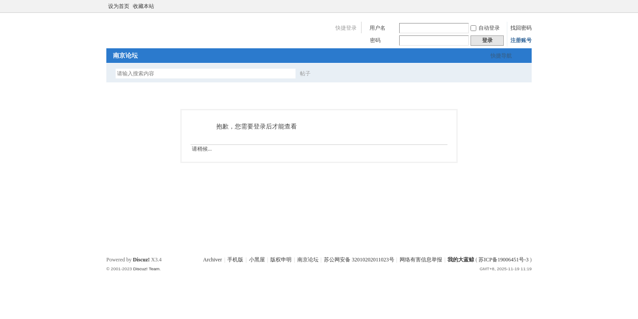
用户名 (377, 28)
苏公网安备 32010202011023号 (359, 260)
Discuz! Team (146, 268)
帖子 (305, 73)
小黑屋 (257, 260)
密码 (375, 40)
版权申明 (281, 260)
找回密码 (521, 28)
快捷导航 (501, 56)
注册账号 (521, 40)
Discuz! (141, 260)
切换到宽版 (526, 6)
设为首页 (118, 6)
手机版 (235, 260)
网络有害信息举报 (421, 260)
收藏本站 (143, 6)
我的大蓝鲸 (460, 260)
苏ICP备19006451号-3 (503, 260)
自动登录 (485, 28)
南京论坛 (125, 55)
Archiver (212, 260)
